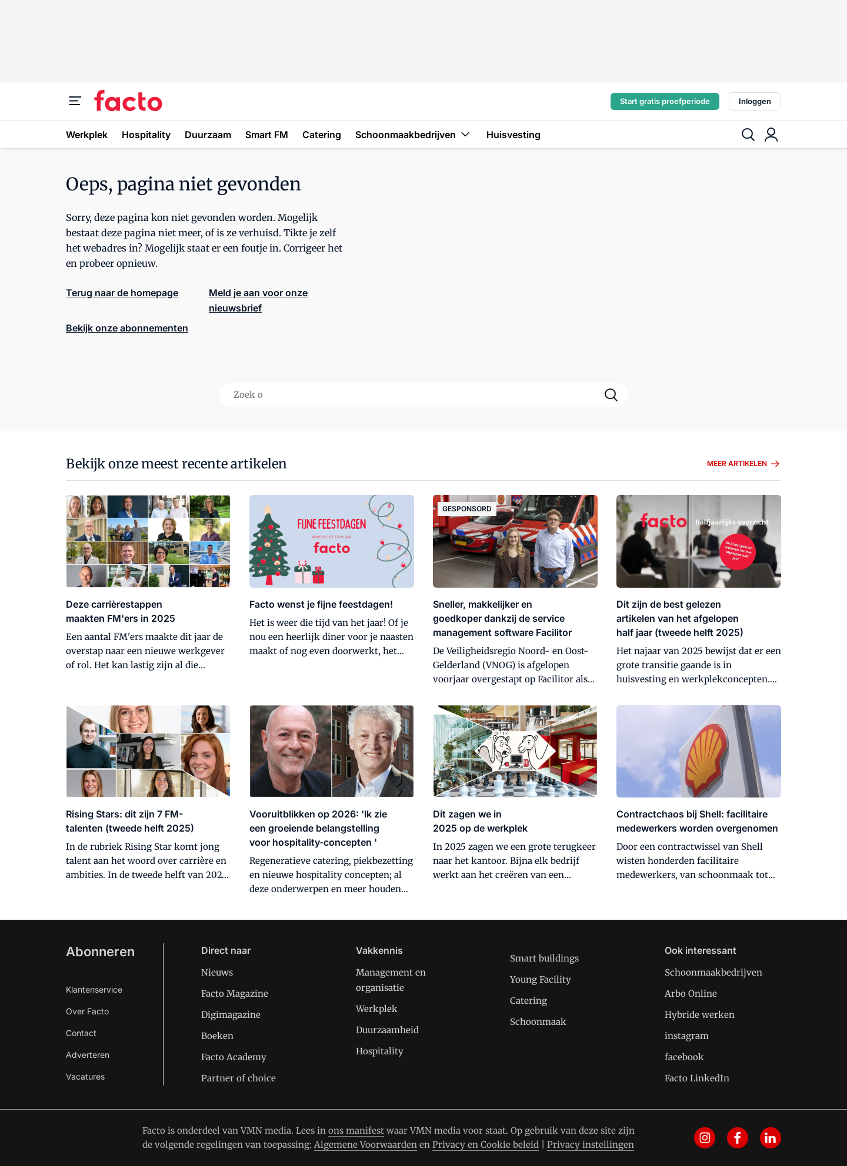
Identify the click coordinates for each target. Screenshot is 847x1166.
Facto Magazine (234, 993)
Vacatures (85, 1076)
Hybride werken (700, 1014)
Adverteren (87, 1055)
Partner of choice (238, 1078)
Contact (81, 1033)
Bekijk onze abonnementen (127, 328)
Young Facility (540, 979)
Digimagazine (231, 1014)
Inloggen (755, 101)
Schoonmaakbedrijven (413, 134)
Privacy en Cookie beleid (485, 1144)
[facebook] (737, 1137)
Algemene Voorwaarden (365, 1144)
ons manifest (356, 1130)
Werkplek (87, 134)
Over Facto (87, 1011)
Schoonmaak (538, 1021)
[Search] (611, 395)
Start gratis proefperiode (665, 101)
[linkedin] (770, 1137)
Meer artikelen (744, 464)
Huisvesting (513, 134)
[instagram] (704, 1137)
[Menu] (75, 101)
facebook (684, 1057)
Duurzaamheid (387, 1030)
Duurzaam (208, 134)
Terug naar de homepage (122, 293)
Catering (321, 134)
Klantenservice (94, 989)
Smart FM (266, 134)
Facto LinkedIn (697, 1078)
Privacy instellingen (590, 1144)
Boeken (217, 1035)
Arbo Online (691, 993)
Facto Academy (233, 1057)
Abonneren (100, 951)
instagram (687, 1035)
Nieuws (217, 972)
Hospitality (146, 134)
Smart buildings (544, 958)
